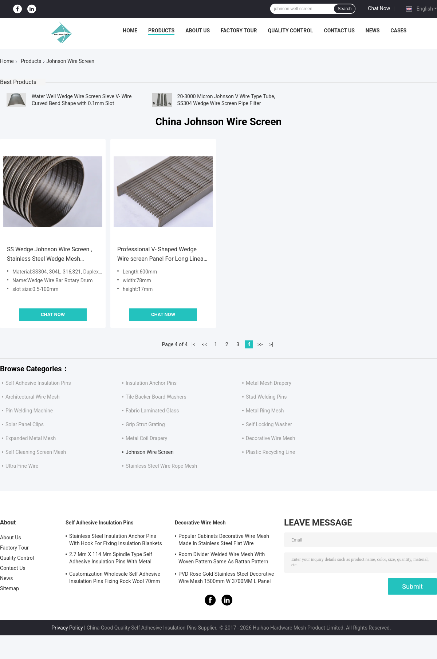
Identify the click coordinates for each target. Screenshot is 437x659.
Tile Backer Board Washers (156, 397)
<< (204, 344)
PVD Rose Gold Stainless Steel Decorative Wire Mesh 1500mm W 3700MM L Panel (226, 577)
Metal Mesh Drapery (268, 383)
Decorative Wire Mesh (270, 438)
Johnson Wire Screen (150, 452)
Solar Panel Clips (24, 424)
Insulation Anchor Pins (151, 383)
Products (161, 30)
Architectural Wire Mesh (32, 397)
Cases (398, 30)
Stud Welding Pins (266, 397)
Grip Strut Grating (145, 424)
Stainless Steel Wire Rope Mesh (161, 466)
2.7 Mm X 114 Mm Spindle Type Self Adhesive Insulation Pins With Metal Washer (110, 559)
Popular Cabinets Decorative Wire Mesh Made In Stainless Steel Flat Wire (223, 539)
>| (271, 344)
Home (130, 30)
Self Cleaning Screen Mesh (35, 452)
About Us (197, 30)
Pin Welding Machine (29, 411)
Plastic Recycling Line (270, 452)
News (373, 30)
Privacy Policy (67, 628)
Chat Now (379, 8)
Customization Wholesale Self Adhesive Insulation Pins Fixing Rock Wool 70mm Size (114, 578)
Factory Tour (239, 30)
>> (260, 344)
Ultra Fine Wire (21, 466)
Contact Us (339, 30)
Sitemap (9, 588)
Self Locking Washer (269, 424)
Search (344, 8)
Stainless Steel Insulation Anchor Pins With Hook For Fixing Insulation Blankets (115, 539)
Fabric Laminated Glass (152, 411)
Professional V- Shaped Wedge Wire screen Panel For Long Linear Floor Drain (161, 255)
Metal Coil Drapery (146, 438)
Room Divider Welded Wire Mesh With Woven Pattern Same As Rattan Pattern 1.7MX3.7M (223, 559)
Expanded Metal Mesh (30, 438)
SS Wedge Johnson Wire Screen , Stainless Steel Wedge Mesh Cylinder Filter (49, 255)
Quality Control (290, 30)
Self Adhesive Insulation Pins (38, 383)
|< (194, 344)
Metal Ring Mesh (265, 411)
